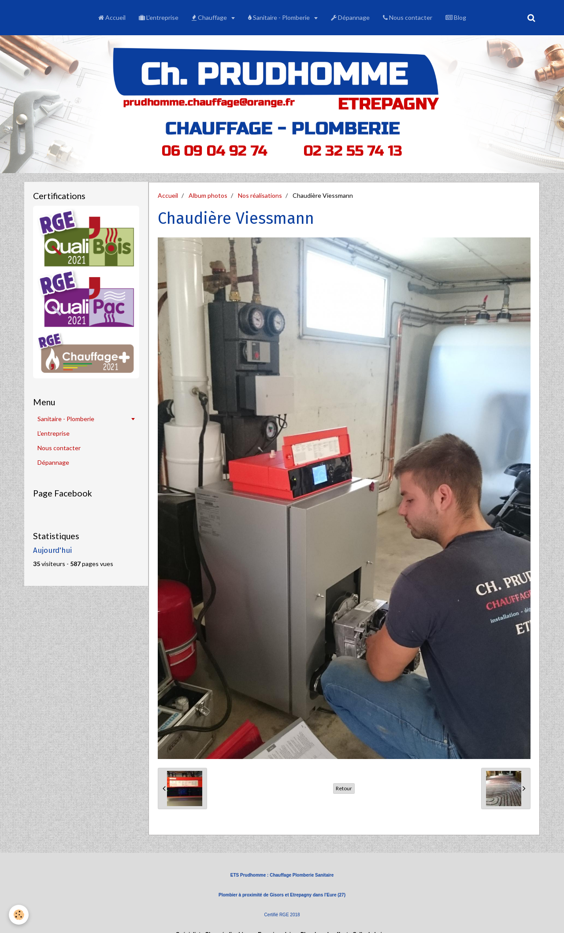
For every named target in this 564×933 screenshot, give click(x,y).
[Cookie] (19, 915)
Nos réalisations (260, 195)
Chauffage (210, 17)
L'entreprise (158, 17)
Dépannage (350, 17)
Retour (344, 788)
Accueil (112, 17)
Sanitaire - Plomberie (279, 17)
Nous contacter (407, 17)
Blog (455, 17)
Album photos (208, 195)
